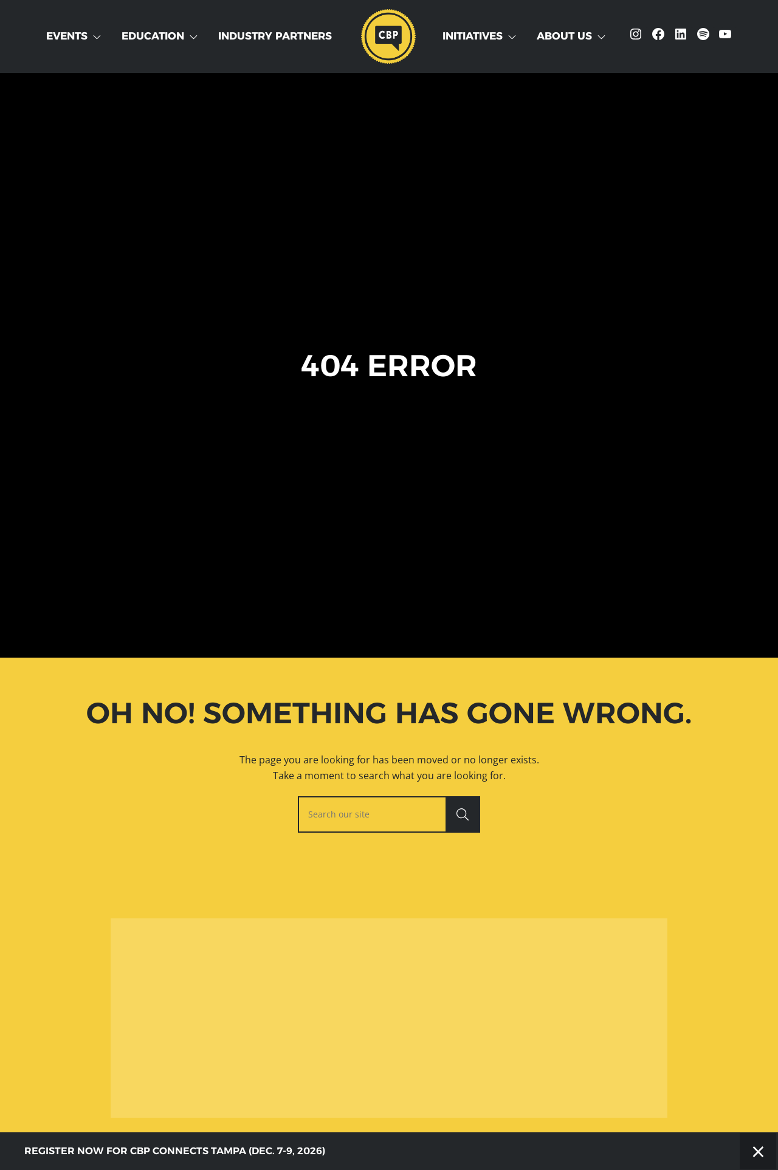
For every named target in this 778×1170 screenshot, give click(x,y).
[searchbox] (389, 814)
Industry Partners (275, 36)
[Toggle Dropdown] (99, 36)
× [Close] (758, 1151)
